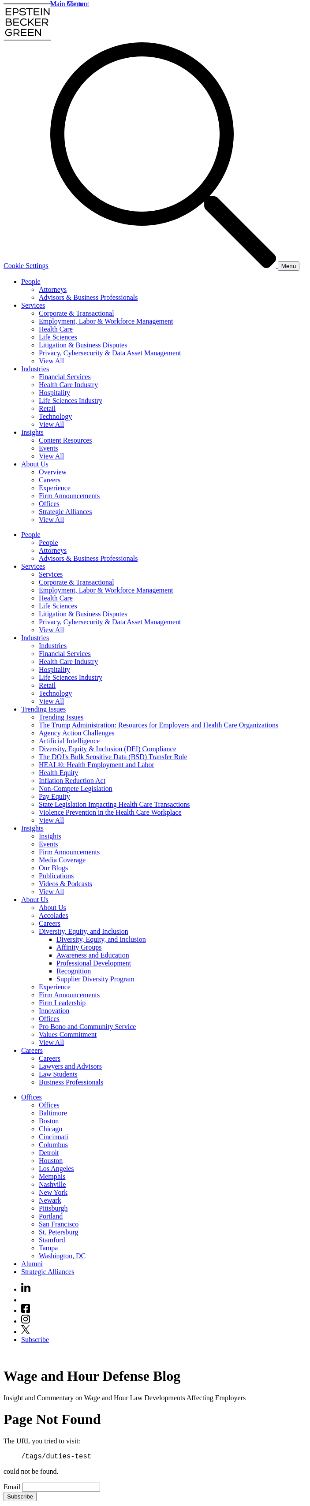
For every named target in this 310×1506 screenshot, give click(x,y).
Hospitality (54, 392)
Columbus (53, 1144)
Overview (53, 472)
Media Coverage (62, 860)
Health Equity (58, 772)
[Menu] (288, 266)
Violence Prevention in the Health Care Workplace (110, 812)
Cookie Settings (26, 265)
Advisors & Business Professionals (88, 297)
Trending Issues (43, 709)
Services (33, 305)
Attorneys (53, 289)
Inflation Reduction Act (72, 780)
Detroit (49, 1152)
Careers (49, 480)
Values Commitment (68, 1034)
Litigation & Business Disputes (83, 345)
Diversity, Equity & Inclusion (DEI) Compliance (107, 749)
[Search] (164, 265)
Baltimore (53, 1113)
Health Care (56, 329)
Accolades (53, 915)
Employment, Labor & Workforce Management (106, 321)
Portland (51, 1216)
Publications (56, 876)
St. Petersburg (58, 1232)
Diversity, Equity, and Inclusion (83, 931)
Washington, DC (62, 1256)
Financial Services (65, 376)
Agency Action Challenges (77, 733)
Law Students (58, 1074)
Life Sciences (58, 337)
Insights (32, 432)
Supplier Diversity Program (95, 979)
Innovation (54, 1010)
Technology (55, 416)
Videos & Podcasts (65, 883)
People (31, 281)
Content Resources (65, 440)
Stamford (52, 1240)
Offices (49, 503)
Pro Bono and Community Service (87, 1026)
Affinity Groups (78, 947)
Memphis (52, 1176)
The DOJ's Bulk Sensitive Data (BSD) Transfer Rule (113, 756)
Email (13, 1488)
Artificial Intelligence (69, 741)
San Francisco (58, 1224)
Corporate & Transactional (76, 313)
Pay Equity (54, 796)
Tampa (48, 1248)
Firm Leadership (62, 1002)
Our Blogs (53, 868)
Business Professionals (71, 1082)
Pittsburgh (53, 1208)
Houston (51, 1160)
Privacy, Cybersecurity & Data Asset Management (110, 353)
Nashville (52, 1184)
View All (51, 361)
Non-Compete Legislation (75, 788)
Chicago (50, 1129)
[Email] (61, 1488)
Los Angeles (56, 1168)
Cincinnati (53, 1137)
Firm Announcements (69, 496)
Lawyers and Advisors (70, 1066)
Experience (55, 488)
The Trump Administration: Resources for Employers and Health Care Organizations (158, 725)
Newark (50, 1200)
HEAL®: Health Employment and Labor (96, 764)
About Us (35, 464)
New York (53, 1192)
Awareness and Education (92, 955)
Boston (49, 1121)
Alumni (32, 1263)
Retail (47, 408)
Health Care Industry (68, 384)
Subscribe (35, 1339)
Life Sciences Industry (70, 400)
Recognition (73, 971)
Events (48, 448)
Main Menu (66, 3)
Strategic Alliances (65, 511)
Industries (35, 369)
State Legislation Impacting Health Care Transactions (114, 804)
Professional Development (93, 963)
